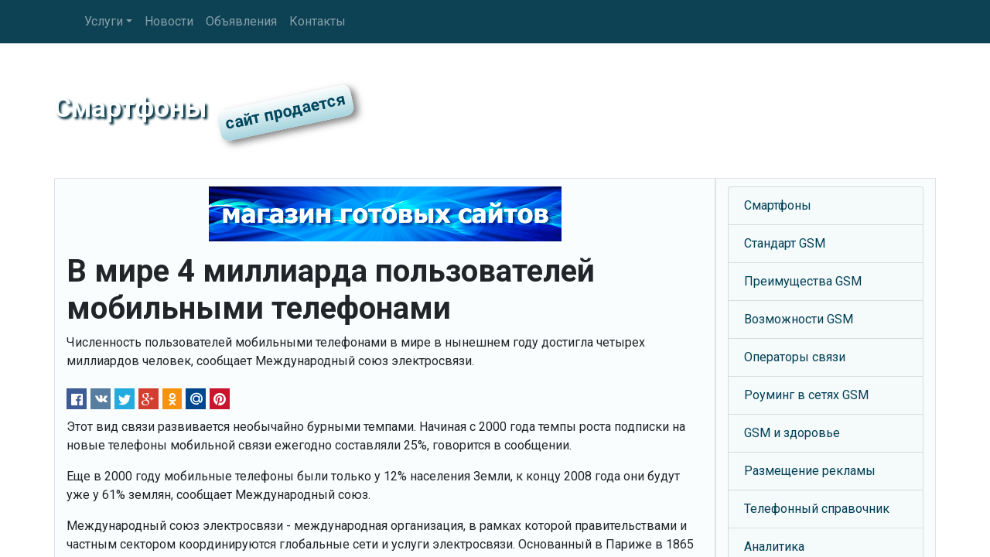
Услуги (103, 21)
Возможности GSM (798, 319)
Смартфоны (777, 205)
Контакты (317, 21)
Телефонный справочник (816, 508)
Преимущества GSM (803, 281)
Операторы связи (794, 357)
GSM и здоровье (792, 432)
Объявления (241, 21)
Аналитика (774, 546)
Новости (169, 21)
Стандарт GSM (784, 243)
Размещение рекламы (810, 470)
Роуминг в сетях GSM (806, 395)
